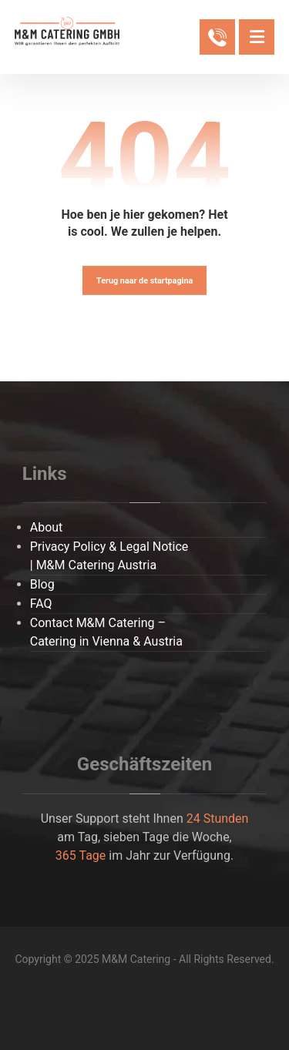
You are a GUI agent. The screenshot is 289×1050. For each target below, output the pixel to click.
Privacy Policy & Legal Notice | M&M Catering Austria (109, 555)
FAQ (41, 603)
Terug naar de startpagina (144, 280)
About (46, 527)
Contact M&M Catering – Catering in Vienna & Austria (106, 632)
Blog (42, 584)
